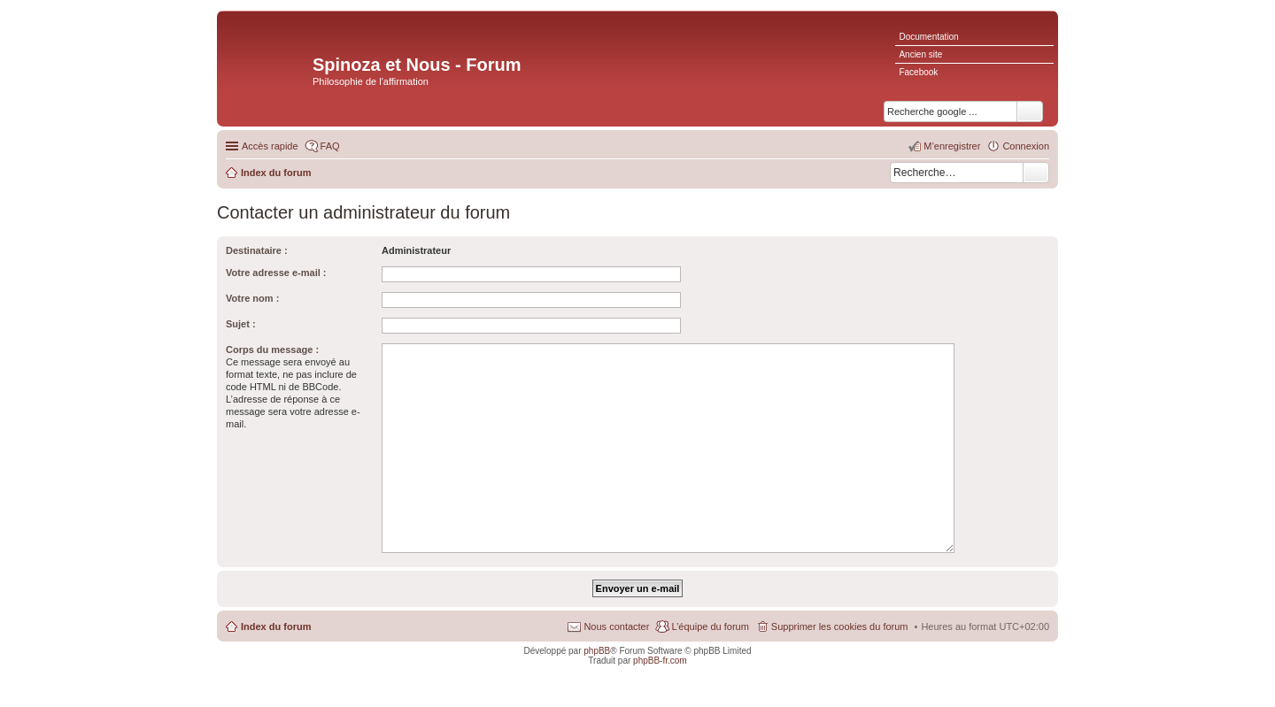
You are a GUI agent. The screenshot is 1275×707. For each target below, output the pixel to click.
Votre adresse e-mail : (276, 272)
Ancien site (920, 54)
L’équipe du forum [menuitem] (709, 626)
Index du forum (276, 626)
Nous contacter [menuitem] (616, 626)
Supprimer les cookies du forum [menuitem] (839, 626)
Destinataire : (257, 250)
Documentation (928, 37)
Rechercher (1036, 172)
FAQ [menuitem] (330, 146)
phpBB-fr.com (660, 660)
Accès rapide (270, 146)
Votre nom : (252, 298)
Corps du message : (272, 349)
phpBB (596, 651)
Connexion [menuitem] (1025, 146)
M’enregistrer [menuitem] (951, 146)
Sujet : (241, 324)
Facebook (918, 72)
